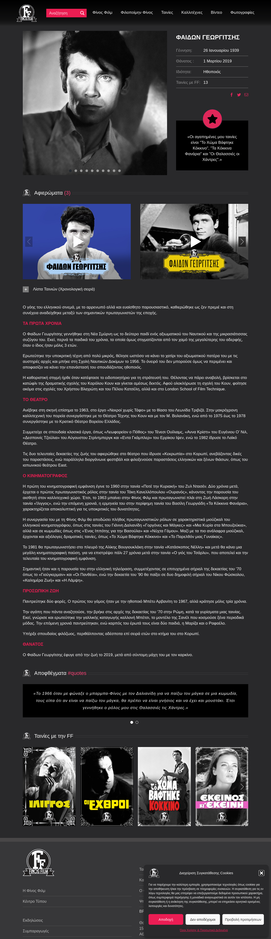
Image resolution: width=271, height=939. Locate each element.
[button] (261, 873)
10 (119, 170)
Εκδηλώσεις (33, 920)
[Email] (244, 95)
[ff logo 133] (27, 6)
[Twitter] (237, 95)
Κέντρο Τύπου (35, 901)
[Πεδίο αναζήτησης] (63, 13)
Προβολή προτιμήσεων (243, 919)
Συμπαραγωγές (36, 931)
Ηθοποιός (212, 72)
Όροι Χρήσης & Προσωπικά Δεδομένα (204, 930)
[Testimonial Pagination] (131, 722)
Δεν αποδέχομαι (202, 919)
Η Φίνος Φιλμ (34, 891)
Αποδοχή (166, 919)
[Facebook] (230, 95)
